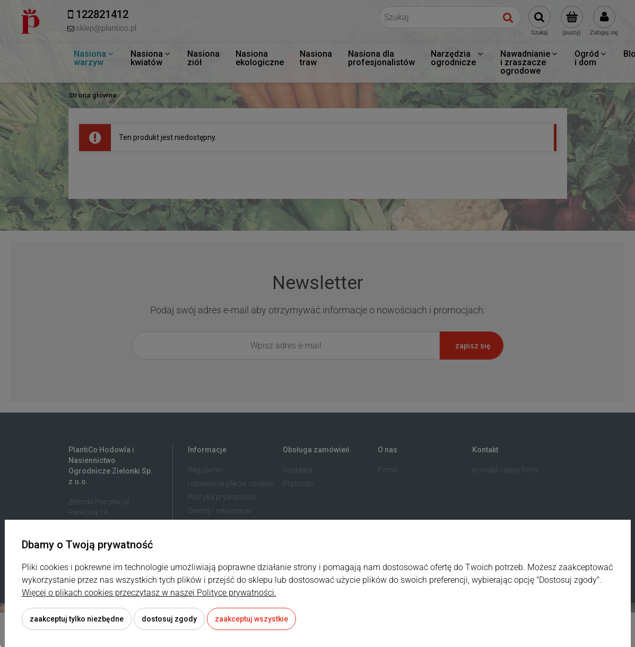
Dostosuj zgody (169, 619)
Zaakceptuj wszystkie (251, 619)
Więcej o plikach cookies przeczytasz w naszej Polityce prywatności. (149, 593)
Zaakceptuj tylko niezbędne (77, 619)
